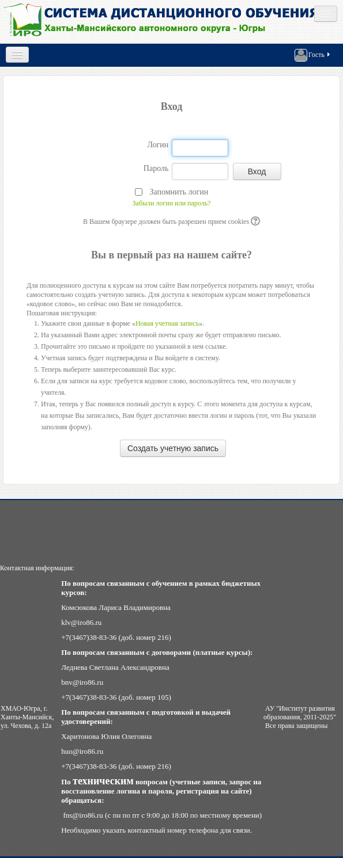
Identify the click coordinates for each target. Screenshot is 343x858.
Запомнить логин (178, 192)
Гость (313, 55)
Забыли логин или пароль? (172, 203)
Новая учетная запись (167, 323)
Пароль (156, 168)
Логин (157, 144)
